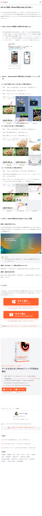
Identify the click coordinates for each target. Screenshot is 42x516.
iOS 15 (23, 454)
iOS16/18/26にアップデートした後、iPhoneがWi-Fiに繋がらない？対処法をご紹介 (19, 447)
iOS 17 (18, 454)
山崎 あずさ (22, 413)
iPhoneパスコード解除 (24, 456)
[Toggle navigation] (40, 2)
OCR (14, 454)
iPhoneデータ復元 (11, 461)
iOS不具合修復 (20, 461)
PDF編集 (9, 454)
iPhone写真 (8, 456)
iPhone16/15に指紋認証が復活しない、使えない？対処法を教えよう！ (17, 439)
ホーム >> (4, 424)
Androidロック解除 (5, 459)
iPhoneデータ (15, 456)
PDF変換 (3, 454)
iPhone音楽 (32, 459)
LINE (3, 456)
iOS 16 (17, 408)
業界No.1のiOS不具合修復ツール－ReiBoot (11, 366)
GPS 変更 (33, 454)
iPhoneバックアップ (23, 459)
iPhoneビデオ (14, 459)
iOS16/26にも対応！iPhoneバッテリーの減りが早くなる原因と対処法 (17, 443)
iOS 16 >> (9, 424)
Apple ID (3, 461)
